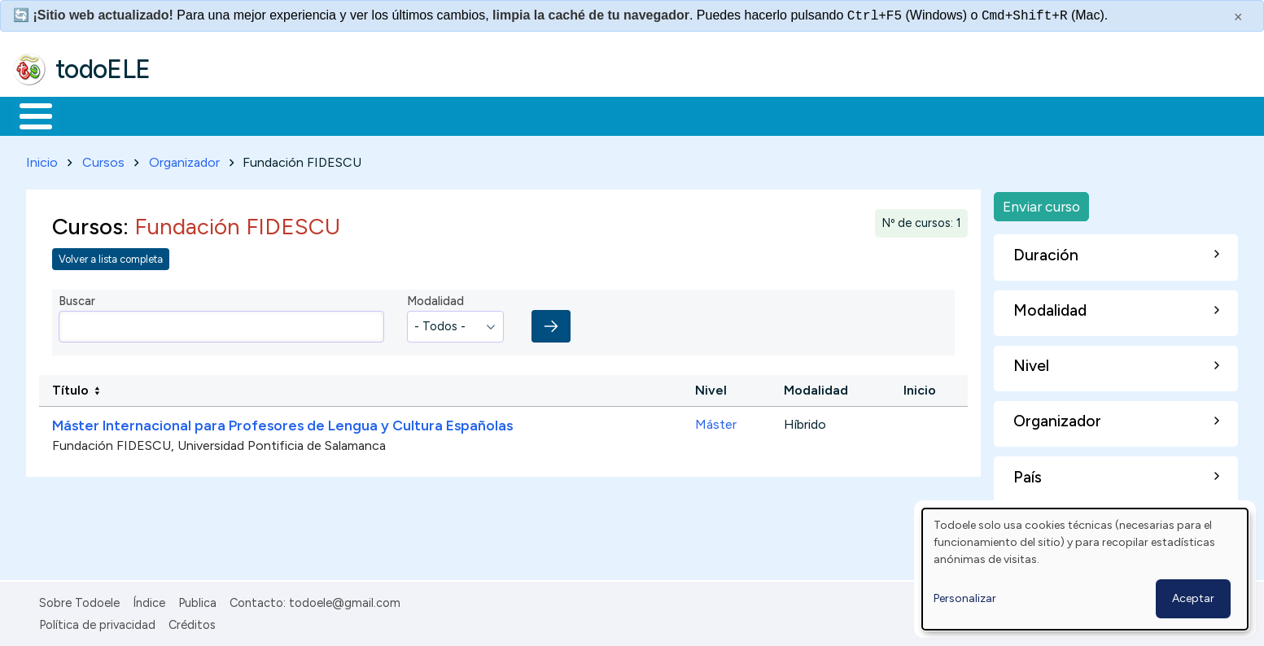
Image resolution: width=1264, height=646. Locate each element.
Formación (196, 114)
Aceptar (1193, 598)
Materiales (91, 114)
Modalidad (435, 298)
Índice (149, 600)
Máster (716, 421)
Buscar (668, 115)
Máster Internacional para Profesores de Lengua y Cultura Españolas (282, 421)
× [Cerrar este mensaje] (1238, 17)
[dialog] (1085, 569)
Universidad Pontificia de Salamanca (281, 443)
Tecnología (487, 114)
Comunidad (595, 114)
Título (70, 387)
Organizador (184, 159)
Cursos (103, 159)
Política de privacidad (97, 621)
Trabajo (293, 114)
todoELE (103, 69)
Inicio (27, 115)
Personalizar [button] (965, 598)
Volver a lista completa (111, 256)
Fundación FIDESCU (111, 443)
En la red (384, 114)
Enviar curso (1041, 203)
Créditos (192, 621)
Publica (197, 600)
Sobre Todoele (79, 600)
